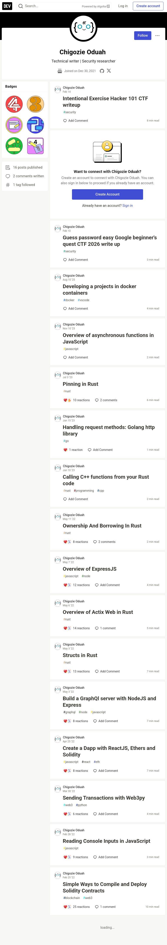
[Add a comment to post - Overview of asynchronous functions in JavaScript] (76, 357)
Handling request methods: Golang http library (109, 430)
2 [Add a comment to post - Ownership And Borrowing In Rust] (103, 541)
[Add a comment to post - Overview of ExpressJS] (76, 585)
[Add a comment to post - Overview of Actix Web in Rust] (76, 628)
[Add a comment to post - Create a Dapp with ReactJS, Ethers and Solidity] (76, 771)
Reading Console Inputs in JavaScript (106, 841)
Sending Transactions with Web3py (104, 798)
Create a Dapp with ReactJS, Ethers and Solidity (109, 751)
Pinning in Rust (80, 384)
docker (69, 300)
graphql (69, 712)
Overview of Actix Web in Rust (98, 612)
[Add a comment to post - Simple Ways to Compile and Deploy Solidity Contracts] (76, 907)
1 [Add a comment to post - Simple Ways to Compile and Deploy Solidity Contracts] (105, 906)
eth (97, 762)
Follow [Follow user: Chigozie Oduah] (143, 35)
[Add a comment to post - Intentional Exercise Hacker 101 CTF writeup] (76, 120)
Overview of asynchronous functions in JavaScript (108, 338)
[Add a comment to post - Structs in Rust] (76, 671)
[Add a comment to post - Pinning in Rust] (76, 400)
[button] (14, 104)
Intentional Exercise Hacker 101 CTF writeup (105, 101)
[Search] (20, 6)
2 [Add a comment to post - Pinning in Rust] (105, 400)
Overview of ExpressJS (90, 569)
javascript (70, 349)
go (66, 441)
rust (67, 391)
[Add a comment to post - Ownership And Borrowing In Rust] (76, 542)
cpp (100, 490)
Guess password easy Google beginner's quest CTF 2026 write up (110, 241)
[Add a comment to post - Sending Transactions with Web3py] (76, 814)
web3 (68, 805)
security (69, 112)
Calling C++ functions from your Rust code (106, 480)
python (81, 805)
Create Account (107, 194)
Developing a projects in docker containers (99, 289)
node (86, 576)
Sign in (127, 206)
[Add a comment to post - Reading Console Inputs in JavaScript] (76, 857)
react (86, 762)
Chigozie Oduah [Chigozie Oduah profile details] (74, 87)
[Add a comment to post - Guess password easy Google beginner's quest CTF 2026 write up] (76, 259)
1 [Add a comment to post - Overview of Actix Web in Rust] (105, 628)
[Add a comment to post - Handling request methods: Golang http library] (73, 450)
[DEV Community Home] (7, 6)
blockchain (71, 898)
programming (84, 490)
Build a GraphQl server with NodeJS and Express (109, 701)
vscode (83, 300)
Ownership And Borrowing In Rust (102, 526)
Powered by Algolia (96, 6)
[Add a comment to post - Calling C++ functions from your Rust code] (76, 499)
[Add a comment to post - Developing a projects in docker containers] (76, 308)
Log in (123, 6)
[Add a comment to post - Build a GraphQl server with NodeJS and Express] (76, 721)
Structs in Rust (80, 655)
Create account (148, 6)
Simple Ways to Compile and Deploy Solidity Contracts (105, 887)
